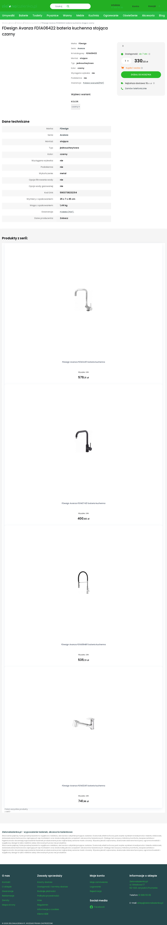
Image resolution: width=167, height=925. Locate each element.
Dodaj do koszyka (141, 73)
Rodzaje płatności (46, 889)
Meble (80, 14)
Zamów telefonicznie (136, 87)
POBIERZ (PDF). (67, 210)
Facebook (97, 905)
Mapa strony (8, 903)
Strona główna (8, 21)
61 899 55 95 (117, 6)
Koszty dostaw (44, 880)
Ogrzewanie (110, 14)
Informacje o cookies (48, 907)
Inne (39, 898)
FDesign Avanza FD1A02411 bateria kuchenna (83, 784)
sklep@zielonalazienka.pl (150, 901)
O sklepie (7, 885)
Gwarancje (7, 889)
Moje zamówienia (99, 880)
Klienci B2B (42, 912)
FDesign (64, 126)
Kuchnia (94, 14)
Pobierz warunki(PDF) (93, 81)
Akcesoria (148, 14)
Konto (135, 4)
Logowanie (95, 885)
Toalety (37, 14)
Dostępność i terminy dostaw (52, 885)
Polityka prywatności (48, 894)
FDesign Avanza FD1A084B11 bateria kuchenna (83, 642)
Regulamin (42, 903)
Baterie (23, 14)
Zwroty (5, 898)
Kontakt (6, 880)
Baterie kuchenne (32, 21)
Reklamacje (8, 894)
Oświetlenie (130, 14)
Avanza (81, 46)
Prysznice (52, 14)
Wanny (67, 14)
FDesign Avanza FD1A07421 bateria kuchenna (83, 501)
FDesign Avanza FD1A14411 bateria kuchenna (83, 360)
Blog (162, 14)
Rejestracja (96, 889)
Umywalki (8, 14)
